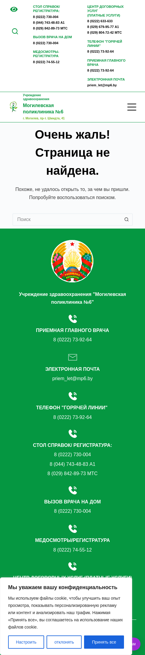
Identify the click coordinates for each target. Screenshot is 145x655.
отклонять (64, 642)
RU (11, 23)
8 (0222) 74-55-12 (46, 62)
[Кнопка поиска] (127, 220)
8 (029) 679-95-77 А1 (103, 27)
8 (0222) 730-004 (45, 17)
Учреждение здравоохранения (44, 104)
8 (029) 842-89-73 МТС (50, 28)
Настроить (26, 642)
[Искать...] (67, 220)
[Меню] (131, 107)
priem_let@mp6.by (102, 85)
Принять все (104, 642)
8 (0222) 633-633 (100, 21)
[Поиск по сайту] (15, 31)
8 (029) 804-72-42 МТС (104, 32)
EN (16, 18)
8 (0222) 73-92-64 (100, 51)
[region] (66, 616)
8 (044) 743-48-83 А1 (49, 22)
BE (11, 18)
